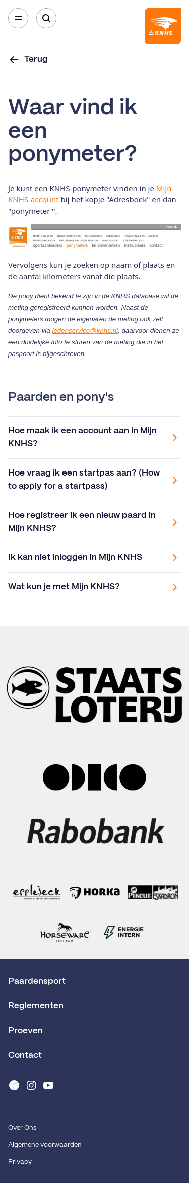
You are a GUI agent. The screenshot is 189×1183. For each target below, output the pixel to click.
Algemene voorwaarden (45, 1145)
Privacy (20, 1162)
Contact (25, 1055)
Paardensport (37, 981)
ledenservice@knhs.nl (85, 330)
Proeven (25, 1031)
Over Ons (22, 1128)
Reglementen (36, 1006)
